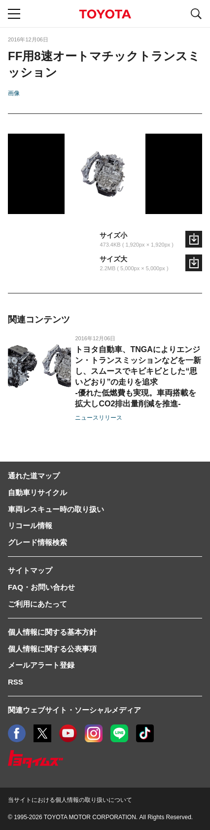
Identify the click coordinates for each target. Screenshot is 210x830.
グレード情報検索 (37, 542)
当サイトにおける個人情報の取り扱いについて (70, 799)
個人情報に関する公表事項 (52, 649)
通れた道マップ (34, 475)
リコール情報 (30, 525)
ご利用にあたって (37, 604)
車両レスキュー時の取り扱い (56, 509)
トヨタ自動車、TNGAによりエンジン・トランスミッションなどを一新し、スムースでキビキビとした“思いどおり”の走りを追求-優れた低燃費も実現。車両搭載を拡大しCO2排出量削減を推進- (138, 376)
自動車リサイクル (37, 492)
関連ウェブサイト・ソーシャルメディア (74, 710)
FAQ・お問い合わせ (41, 587)
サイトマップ (30, 570)
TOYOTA (105, 14)
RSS (15, 682)
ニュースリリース (98, 417)
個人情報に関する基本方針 (52, 632)
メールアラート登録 (41, 665)
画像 (14, 93)
